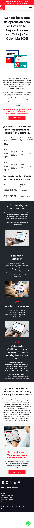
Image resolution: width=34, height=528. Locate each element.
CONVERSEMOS (17, 118)
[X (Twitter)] (11, 482)
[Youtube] (19, 482)
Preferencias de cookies (7, 499)
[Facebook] (7, 482)
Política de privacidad (6, 497)
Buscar (3, 493)
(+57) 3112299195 (9, 487)
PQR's (2, 501)
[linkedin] (3, 482)
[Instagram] (15, 482)
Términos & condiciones (7, 495)
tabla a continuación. (17, 88)
